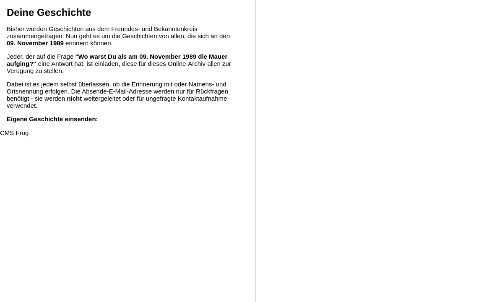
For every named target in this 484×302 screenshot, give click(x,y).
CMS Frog (14, 132)
